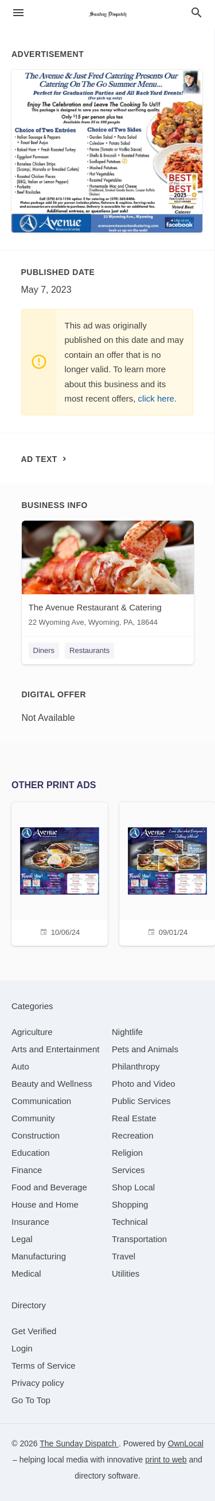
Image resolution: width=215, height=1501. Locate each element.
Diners (44, 650)
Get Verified (33, 1331)
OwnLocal (186, 1443)
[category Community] (33, 1118)
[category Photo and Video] (143, 1083)
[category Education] (30, 1153)
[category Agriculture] (32, 1032)
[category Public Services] (141, 1101)
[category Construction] (35, 1135)
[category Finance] (26, 1170)
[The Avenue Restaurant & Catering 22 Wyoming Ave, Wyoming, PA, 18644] (108, 576)
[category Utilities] (125, 1273)
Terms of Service (43, 1365)
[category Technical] (130, 1222)
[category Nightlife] (127, 1032)
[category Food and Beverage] (49, 1187)
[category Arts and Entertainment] (55, 1049)
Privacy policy (37, 1383)
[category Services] (128, 1170)
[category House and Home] (45, 1204)
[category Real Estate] (134, 1118)
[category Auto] (20, 1066)
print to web (165, 1459)
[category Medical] (26, 1273)
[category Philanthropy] (135, 1066)
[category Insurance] (30, 1222)
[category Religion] (127, 1153)
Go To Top (30, 1400)
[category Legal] (22, 1239)
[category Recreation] (133, 1135)
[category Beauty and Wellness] (51, 1083)
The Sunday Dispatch (79, 1443)
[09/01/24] (167, 872)
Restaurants (89, 650)
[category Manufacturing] (38, 1256)
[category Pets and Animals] (145, 1049)
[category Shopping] (130, 1204)
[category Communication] (41, 1101)
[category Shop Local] (133, 1187)
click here (156, 398)
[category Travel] (123, 1256)
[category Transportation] (139, 1239)
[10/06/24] (59, 872)
